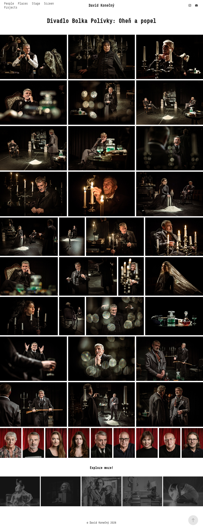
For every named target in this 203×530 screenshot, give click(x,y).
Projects (10, 7)
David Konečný (101, 5)
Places (23, 3)
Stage (36, 3)
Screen (49, 3)
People (9, 3)
